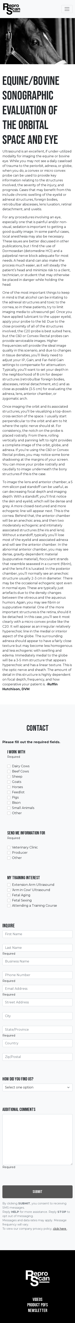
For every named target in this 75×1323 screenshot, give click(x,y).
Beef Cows (20, 771)
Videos (37, 1299)
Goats (16, 782)
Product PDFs (37, 1305)
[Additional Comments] (37, 1139)
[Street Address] (37, 1002)
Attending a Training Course (34, 905)
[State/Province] (37, 1029)
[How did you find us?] (37, 1087)
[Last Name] (37, 948)
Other (17, 813)
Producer (20, 853)
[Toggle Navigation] (67, 9)
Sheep (17, 776)
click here (60, 1229)
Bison (16, 803)
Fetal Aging (21, 895)
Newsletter (37, 1310)
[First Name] (37, 934)
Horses (17, 787)
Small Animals (23, 808)
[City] (37, 1016)
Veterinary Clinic (25, 847)
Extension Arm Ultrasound (33, 885)
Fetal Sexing (22, 900)
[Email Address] (37, 989)
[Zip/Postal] (37, 1057)
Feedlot (18, 792)
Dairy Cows (20, 766)
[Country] (37, 1043)
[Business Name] (37, 961)
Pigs (15, 797)
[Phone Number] (37, 975)
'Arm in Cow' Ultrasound (31, 890)
